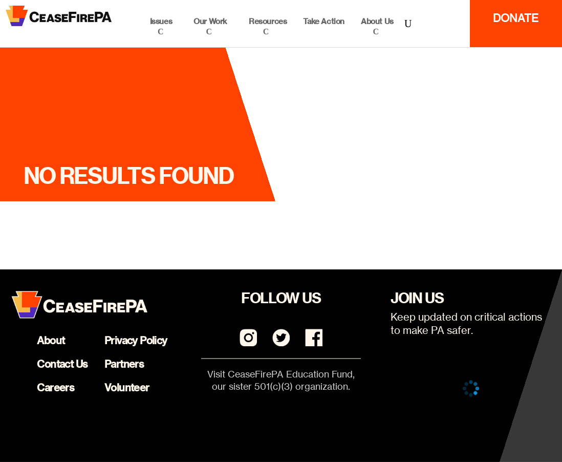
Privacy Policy (135, 340)
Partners (124, 364)
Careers (55, 387)
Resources (268, 21)
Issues (161, 21)
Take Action (323, 21)
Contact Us (62, 364)
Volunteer (126, 387)
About (50, 340)
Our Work (210, 21)
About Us (377, 21)
